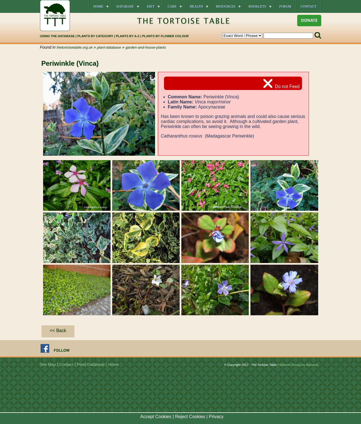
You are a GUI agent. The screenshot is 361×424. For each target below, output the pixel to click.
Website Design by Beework (298, 364)
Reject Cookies (190, 416)
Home (98, 6)
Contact (309, 6)
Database (125, 6)
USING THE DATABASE (57, 36)
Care (172, 6)
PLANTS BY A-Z (128, 36)
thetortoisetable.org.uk (75, 47)
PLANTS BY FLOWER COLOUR (165, 36)
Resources (225, 6)
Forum (285, 6)
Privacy (216, 416)
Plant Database (90, 364)
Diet (150, 6)
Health (196, 6)
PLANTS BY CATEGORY (95, 36)
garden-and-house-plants (145, 47)
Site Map (48, 364)
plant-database (109, 47)
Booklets (257, 6)
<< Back (58, 330)
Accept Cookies (155, 416)
